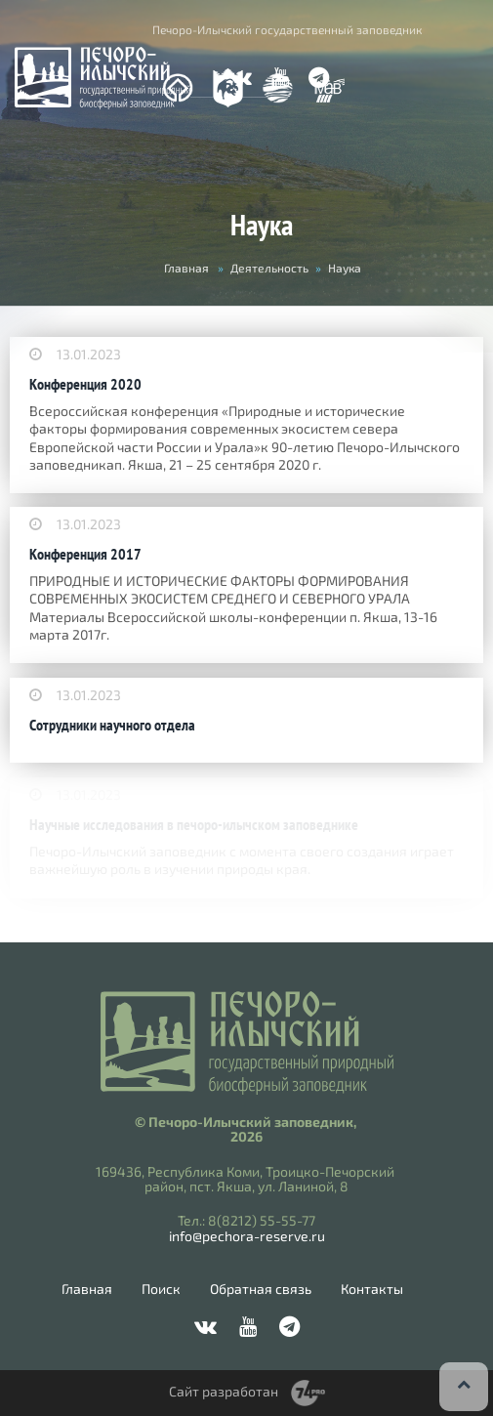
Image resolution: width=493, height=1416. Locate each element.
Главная (186, 267)
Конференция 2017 (85, 554)
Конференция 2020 (85, 384)
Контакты (372, 1289)
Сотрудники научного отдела (112, 725)
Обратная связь (260, 1289)
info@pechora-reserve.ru (247, 1236)
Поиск (161, 1289)
